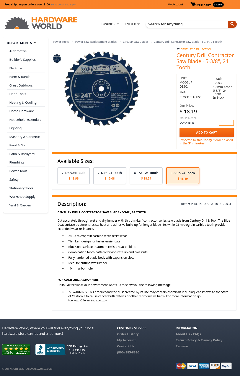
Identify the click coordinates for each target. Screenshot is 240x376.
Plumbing (16, 162)
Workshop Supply (22, 196)
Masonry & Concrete (24, 136)
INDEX (130, 24)
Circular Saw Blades (136, 42)
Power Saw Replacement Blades (96, 42)
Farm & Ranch (19, 76)
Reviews (182, 346)
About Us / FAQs (188, 334)
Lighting (15, 128)
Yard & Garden (20, 205)
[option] (73, 175)
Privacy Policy (211, 340)
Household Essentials (25, 119)
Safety (13, 179)
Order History (128, 334)
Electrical (16, 68)
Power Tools (61, 42)
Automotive (18, 51)
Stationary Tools (21, 188)
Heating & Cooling (23, 102)
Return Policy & (188, 340)
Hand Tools (17, 94)
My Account (175, 4)
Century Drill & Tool (196, 49)
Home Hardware (21, 111)
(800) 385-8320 (128, 352)
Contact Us (125, 346)
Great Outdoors (21, 85)
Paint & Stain (18, 145)
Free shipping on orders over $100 (40, 4)
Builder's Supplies (22, 59)
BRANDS (108, 24)
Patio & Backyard (21, 154)
